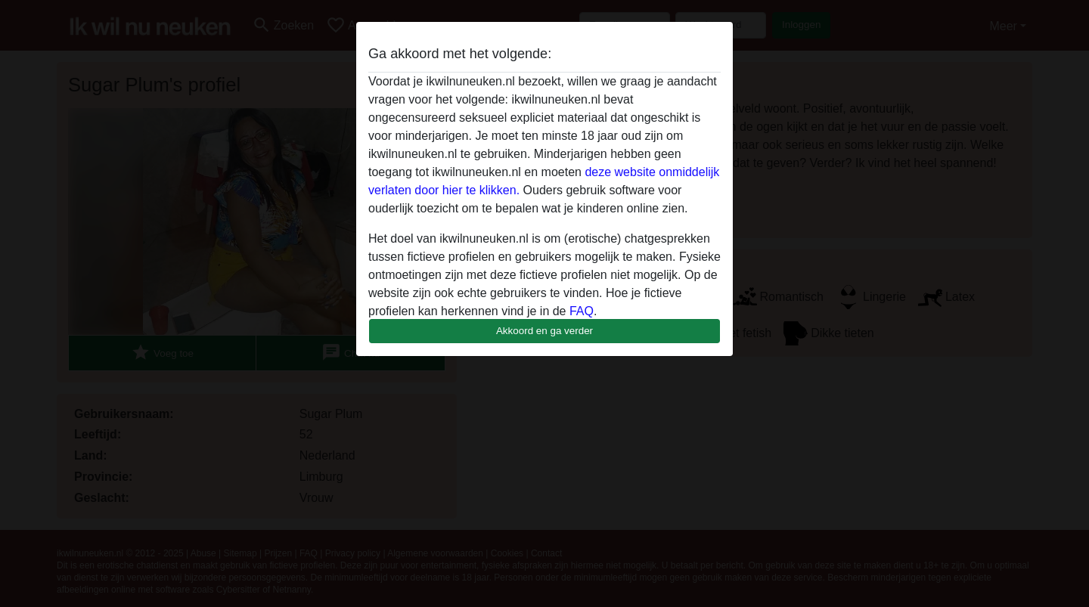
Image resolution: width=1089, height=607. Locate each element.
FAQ (581, 311)
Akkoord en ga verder (544, 330)
